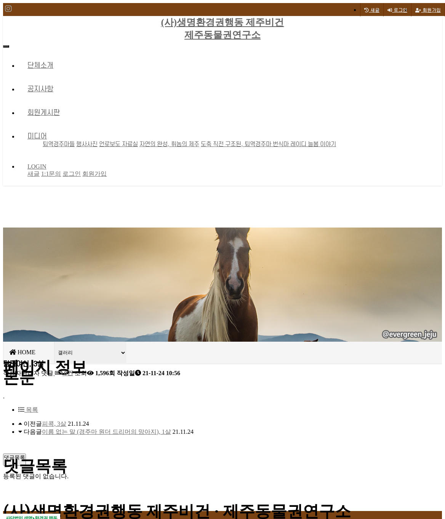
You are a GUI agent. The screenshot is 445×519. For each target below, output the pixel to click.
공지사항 (40, 89)
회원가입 (428, 9)
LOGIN (36, 166)
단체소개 (40, 66)
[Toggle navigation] (6, 46)
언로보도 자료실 (118, 144)
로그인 (397, 9)
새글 (33, 173)
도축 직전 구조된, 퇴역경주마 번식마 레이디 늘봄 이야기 (268, 144)
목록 (28, 409)
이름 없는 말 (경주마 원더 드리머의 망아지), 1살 (106, 431)
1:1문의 (51, 173)
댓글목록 (14, 457)
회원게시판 (43, 113)
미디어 (37, 136)
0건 (63, 373)
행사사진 (87, 144)
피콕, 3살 (54, 423)
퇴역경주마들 (59, 144)
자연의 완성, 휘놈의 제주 (169, 144)
